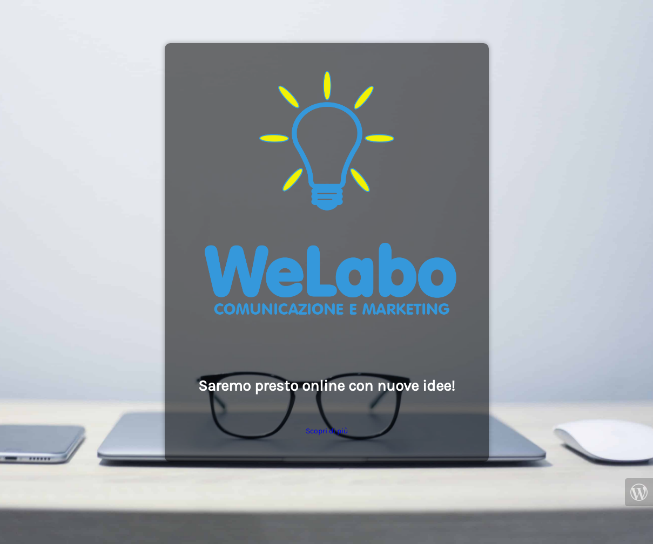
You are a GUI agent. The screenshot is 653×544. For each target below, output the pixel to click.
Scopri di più (327, 431)
